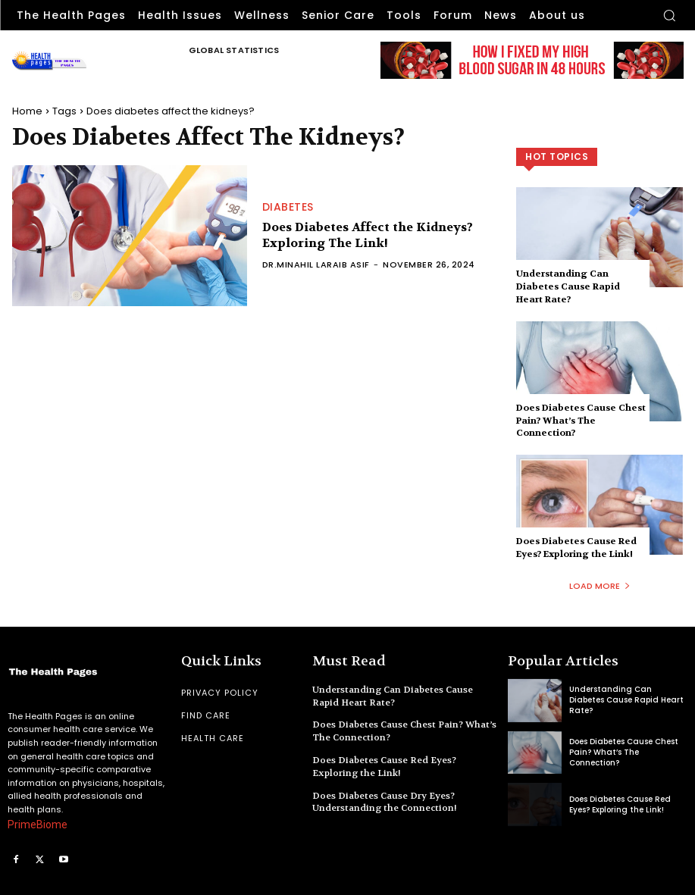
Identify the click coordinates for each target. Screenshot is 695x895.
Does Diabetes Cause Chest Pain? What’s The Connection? (581, 421)
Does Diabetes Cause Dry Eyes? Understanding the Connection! (384, 802)
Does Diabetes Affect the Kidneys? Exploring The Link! (367, 235)
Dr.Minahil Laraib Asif (316, 264)
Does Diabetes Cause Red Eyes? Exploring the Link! (576, 547)
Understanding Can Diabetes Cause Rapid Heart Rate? (568, 286)
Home (27, 111)
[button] (669, 15)
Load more (600, 586)
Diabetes (288, 207)
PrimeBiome (37, 824)
